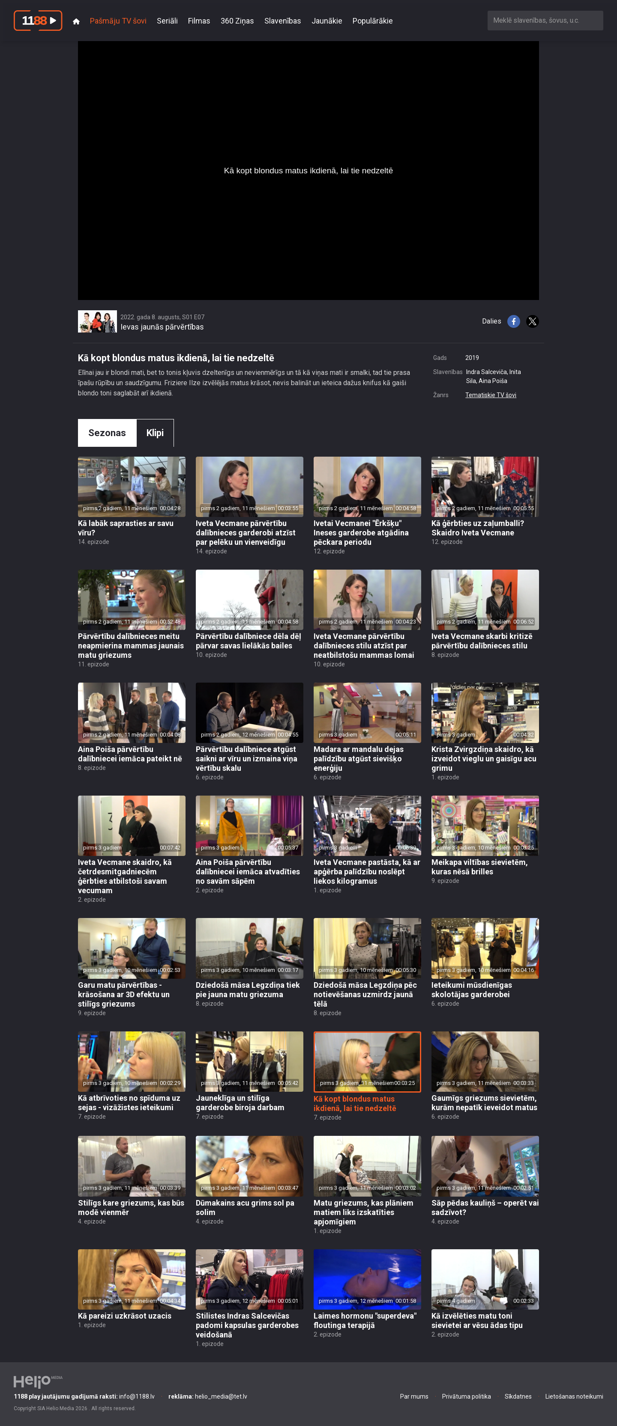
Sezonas (107, 433)
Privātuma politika (466, 1396)
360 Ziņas (237, 20)
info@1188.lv (84, 1396)
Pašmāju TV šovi (118, 20)
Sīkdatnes (518, 1396)
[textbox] (545, 20)
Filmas (199, 20)
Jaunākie (326, 20)
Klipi (155, 433)
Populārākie (373, 20)
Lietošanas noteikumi (574, 1396)
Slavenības (282, 20)
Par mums (414, 1396)
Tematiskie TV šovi (490, 395)
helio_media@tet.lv (207, 1396)
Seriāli (167, 20)
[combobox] (545, 20)
